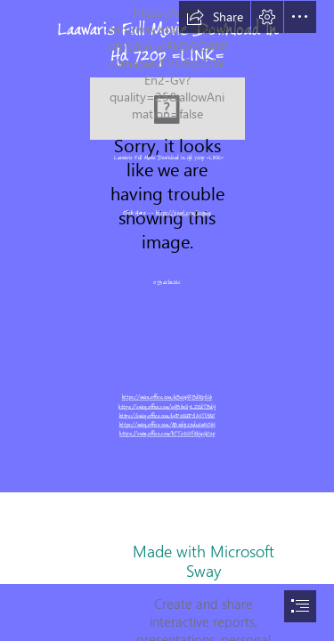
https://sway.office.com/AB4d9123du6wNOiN (167, 424)
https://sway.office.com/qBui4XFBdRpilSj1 (167, 398)
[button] (214, 17)
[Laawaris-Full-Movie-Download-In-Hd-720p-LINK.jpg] (167, 109)
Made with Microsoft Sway (203, 560)
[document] (167, 320)
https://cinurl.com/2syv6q (183, 213)
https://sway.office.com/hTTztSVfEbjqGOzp (167, 434)
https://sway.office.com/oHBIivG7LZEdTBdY (167, 406)
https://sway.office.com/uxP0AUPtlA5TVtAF (166, 415)
